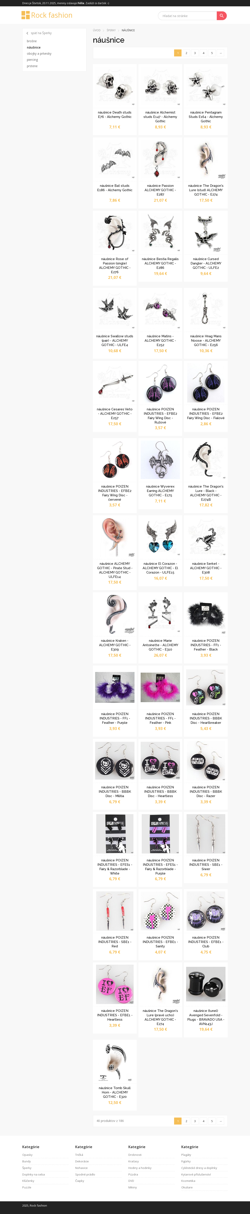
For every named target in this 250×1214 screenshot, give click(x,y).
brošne (32, 41)
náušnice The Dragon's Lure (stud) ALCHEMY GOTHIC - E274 (206, 190)
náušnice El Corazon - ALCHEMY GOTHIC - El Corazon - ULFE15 (160, 568)
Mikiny (132, 1187)
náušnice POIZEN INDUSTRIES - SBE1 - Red (114, 942)
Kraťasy (133, 1161)
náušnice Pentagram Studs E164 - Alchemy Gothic (206, 116)
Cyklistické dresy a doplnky (199, 1168)
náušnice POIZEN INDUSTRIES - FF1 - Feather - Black (206, 645)
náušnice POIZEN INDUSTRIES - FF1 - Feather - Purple (115, 718)
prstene (32, 66)
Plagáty (186, 1155)
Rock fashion (47, 15)
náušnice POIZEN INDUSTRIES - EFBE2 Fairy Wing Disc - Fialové (206, 413)
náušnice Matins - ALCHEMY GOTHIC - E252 (160, 340)
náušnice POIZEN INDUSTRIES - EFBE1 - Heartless (115, 1015)
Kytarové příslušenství (196, 1174)
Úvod (97, 30)
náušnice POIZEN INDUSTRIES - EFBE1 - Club (206, 942)
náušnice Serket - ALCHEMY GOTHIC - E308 (206, 568)
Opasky (27, 1155)
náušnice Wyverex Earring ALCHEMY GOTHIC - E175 (160, 491)
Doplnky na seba (33, 1174)
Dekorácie (82, 1161)
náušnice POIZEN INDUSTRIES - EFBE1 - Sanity (160, 942)
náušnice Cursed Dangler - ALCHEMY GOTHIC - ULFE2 (206, 263)
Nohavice (81, 1168)
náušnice (33, 47)
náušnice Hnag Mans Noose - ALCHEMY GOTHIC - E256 (206, 340)
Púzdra (133, 1174)
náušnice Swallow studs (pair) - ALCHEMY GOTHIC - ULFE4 (114, 340)
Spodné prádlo (85, 1174)
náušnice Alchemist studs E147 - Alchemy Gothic (160, 116)
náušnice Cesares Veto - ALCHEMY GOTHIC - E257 (115, 413)
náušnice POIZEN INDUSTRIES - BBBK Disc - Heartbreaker (206, 718)
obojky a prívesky (39, 53)
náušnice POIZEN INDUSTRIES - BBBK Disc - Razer (206, 791)
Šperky (111, 30)
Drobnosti (135, 1155)
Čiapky (79, 1181)
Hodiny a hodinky (140, 1168)
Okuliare (187, 1187)
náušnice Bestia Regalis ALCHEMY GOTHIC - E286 (160, 263)
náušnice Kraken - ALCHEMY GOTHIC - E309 (115, 645)
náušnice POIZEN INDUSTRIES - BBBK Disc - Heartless (160, 791)
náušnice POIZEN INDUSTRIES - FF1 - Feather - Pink (160, 718)
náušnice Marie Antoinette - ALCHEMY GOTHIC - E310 (160, 645)
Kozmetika (188, 1181)
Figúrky (186, 1161)
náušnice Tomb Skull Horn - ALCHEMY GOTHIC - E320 (115, 1092)
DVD (131, 1181)
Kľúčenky (28, 1181)
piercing (32, 60)
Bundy (26, 1161)
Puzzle (26, 1187)
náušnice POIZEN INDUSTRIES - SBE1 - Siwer (205, 864)
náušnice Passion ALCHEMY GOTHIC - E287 (160, 190)
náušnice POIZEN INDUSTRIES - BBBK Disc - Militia (115, 791)
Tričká (79, 1155)
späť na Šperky (38, 33)
